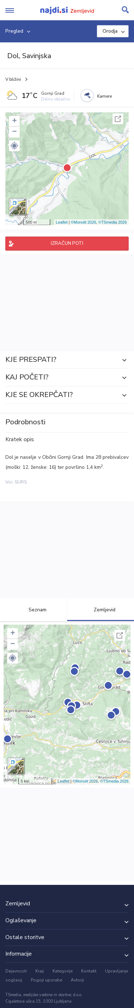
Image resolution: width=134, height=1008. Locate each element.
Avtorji (77, 980)
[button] (14, 145)
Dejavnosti (16, 971)
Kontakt (88, 971)
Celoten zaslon (118, 118)
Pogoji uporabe (46, 980)
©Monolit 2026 (83, 222)
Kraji (39, 971)
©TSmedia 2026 (112, 222)
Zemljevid (100, 609)
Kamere (104, 96)
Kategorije (63, 971)
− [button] (14, 132)
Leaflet (62, 222)
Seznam (33, 609)
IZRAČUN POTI (67, 243)
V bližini (13, 79)
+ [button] (14, 121)
